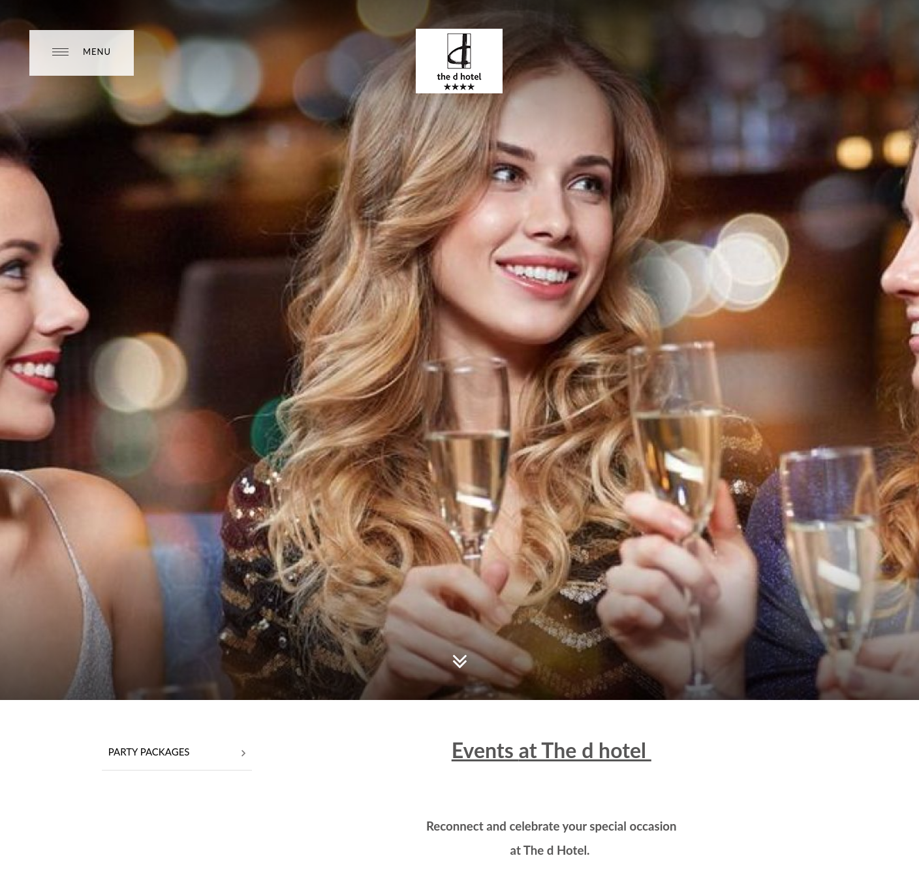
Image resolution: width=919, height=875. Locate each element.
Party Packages (176, 753)
